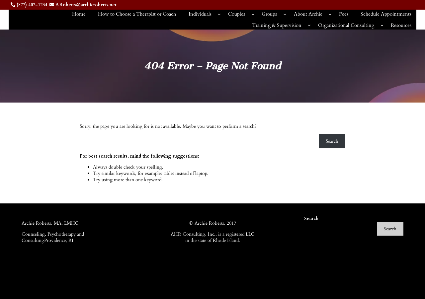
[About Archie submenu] (329, 14)
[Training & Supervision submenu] (309, 25)
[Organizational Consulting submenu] (382, 25)
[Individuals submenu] (219, 14)
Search (332, 141)
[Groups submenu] (284, 14)
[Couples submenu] (252, 14)
